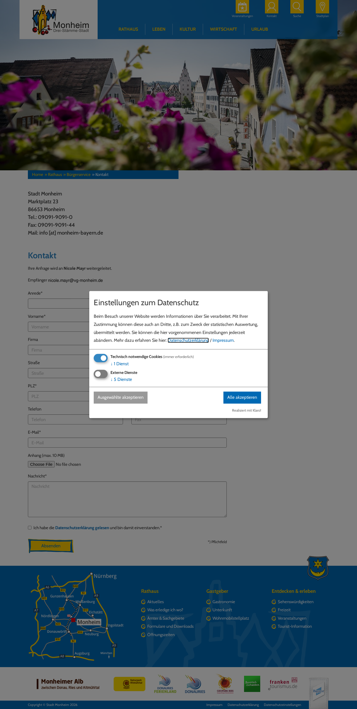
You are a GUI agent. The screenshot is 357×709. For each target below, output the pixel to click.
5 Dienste (121, 379)
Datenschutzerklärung (188, 340)
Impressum (223, 340)
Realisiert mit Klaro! (246, 410)
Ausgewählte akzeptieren (121, 397)
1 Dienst (119, 363)
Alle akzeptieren (242, 397)
